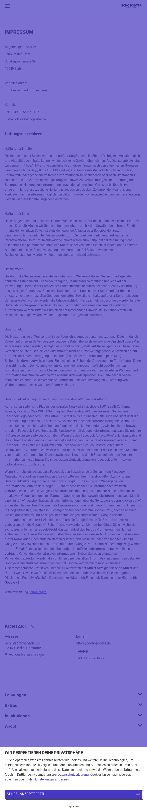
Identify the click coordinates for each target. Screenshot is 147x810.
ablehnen (11, 779)
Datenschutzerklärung (73, 774)
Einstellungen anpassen (52, 779)
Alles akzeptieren (73, 794)
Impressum (73, 806)
